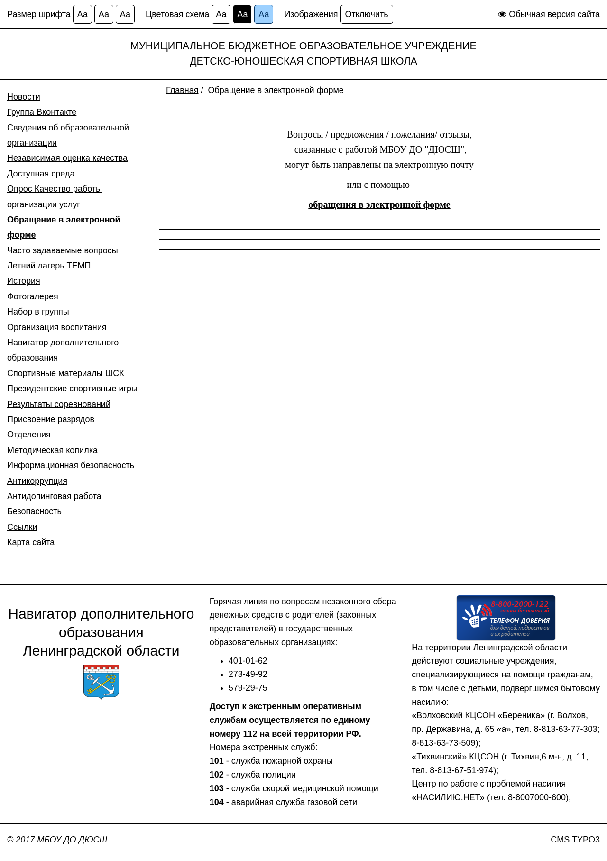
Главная (182, 90)
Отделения (29, 434)
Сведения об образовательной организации (68, 135)
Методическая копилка (52, 450)
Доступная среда (40, 173)
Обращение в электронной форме (63, 227)
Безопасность (34, 511)
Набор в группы (38, 311)
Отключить (366, 14)
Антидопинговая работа (54, 496)
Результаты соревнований (58, 404)
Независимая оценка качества (67, 158)
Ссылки (22, 527)
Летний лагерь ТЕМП (49, 265)
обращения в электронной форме (379, 204)
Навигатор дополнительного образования (63, 350)
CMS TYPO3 (575, 839)
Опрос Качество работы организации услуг (54, 196)
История (23, 281)
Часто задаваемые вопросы (62, 250)
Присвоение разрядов (50, 419)
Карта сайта (31, 542)
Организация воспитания (57, 327)
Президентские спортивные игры (72, 388)
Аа (82, 14)
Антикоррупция (37, 481)
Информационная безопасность (70, 465)
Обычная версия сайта (554, 14)
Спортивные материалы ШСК (65, 373)
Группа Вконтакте (41, 112)
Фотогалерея (32, 296)
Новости (23, 97)
